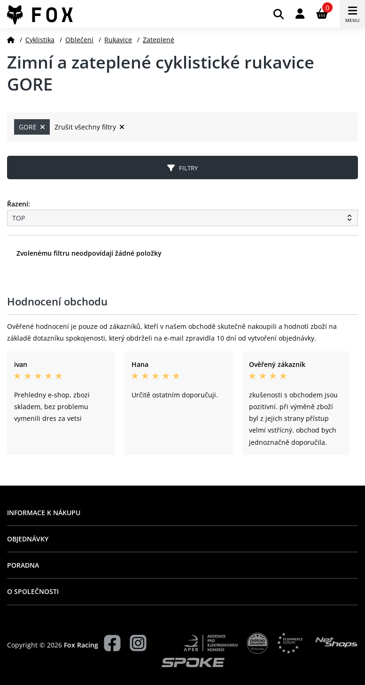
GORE (32, 126)
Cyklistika (39, 39)
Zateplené (158, 39)
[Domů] (11, 39)
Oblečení (79, 39)
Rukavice (118, 39)
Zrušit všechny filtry (89, 126)
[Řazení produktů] (182, 218)
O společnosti (33, 591)
